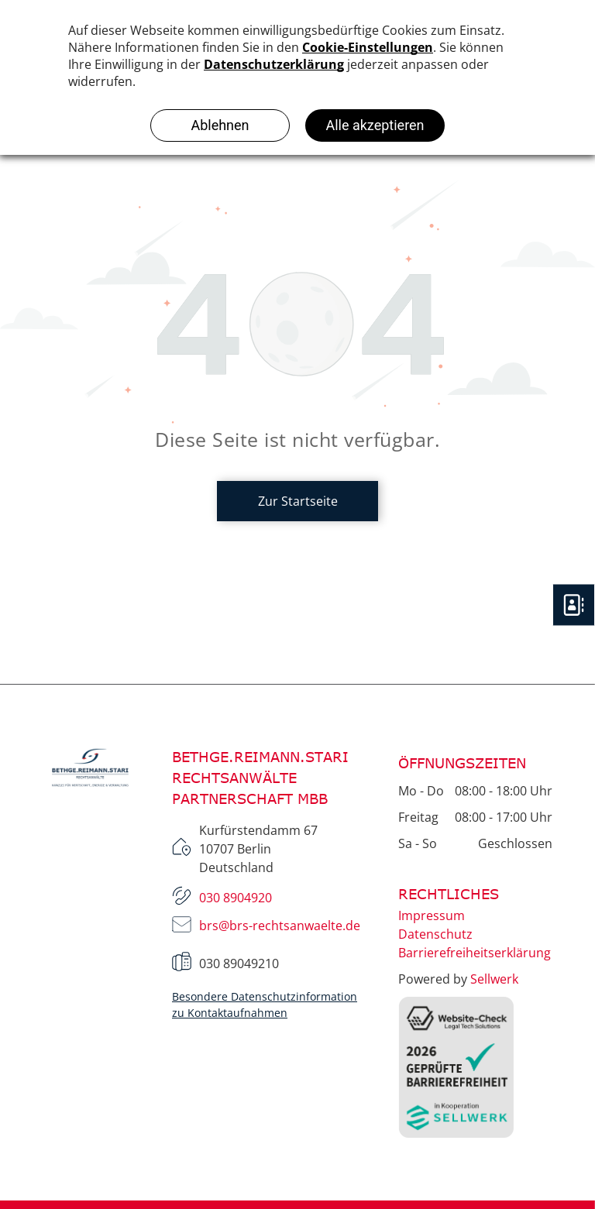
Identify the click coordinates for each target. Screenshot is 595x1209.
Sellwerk (494, 978)
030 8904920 (235, 897)
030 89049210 (239, 963)
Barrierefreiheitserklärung (474, 952)
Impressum (431, 915)
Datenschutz (435, 934)
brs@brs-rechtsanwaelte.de (279, 925)
